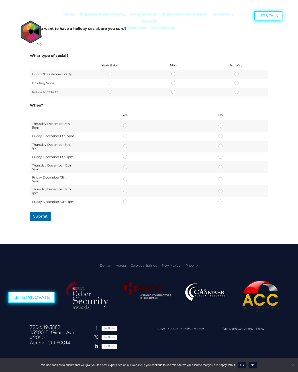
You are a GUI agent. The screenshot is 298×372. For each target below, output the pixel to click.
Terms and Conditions (238, 328)
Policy (260, 328)
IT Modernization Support (184, 14)
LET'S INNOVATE (31, 297)
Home (69, 14)
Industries (221, 14)
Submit (40, 216)
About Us (149, 21)
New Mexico (171, 265)
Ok (242, 365)
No (253, 365)
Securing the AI (143, 14)
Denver (105, 265)
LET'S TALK (268, 16)
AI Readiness (134, 28)
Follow (109, 328)
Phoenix (192, 265)
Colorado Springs (144, 265)
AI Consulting (163, 28)
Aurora (121, 265)
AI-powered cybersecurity (102, 14)
